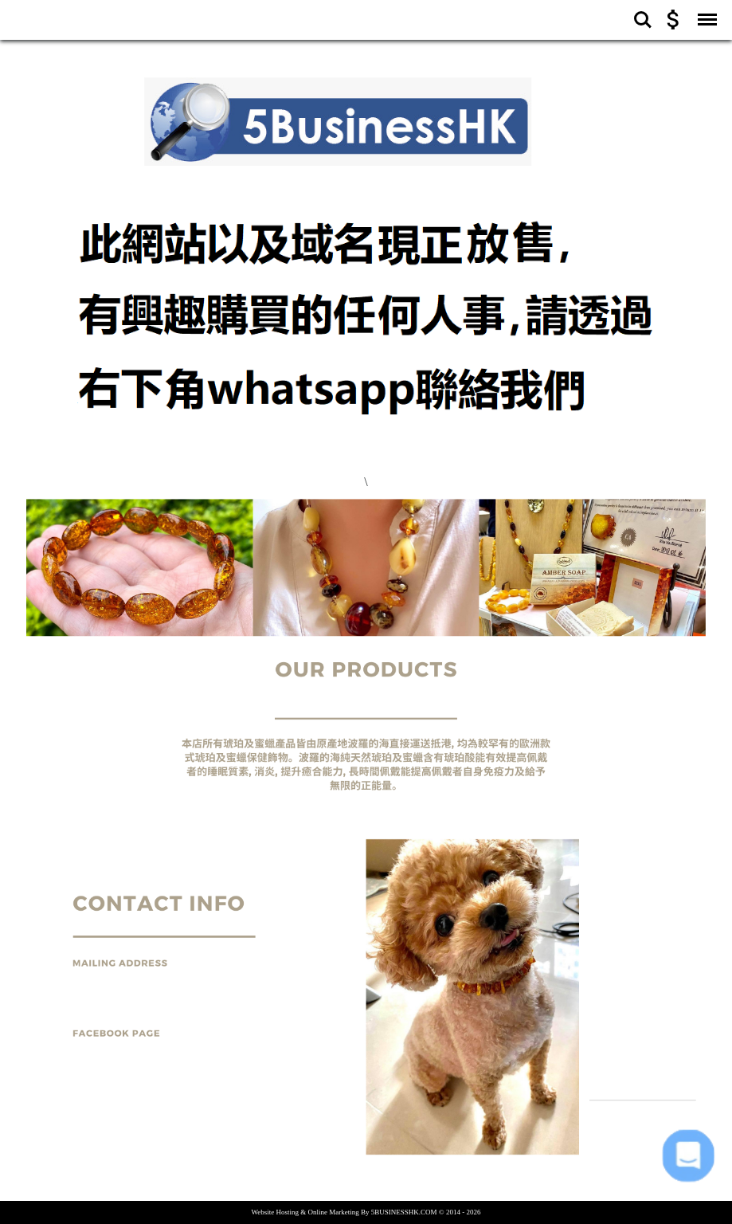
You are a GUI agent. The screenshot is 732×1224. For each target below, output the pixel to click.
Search (642, 19)
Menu (704, 11)
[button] (687, 1155)
